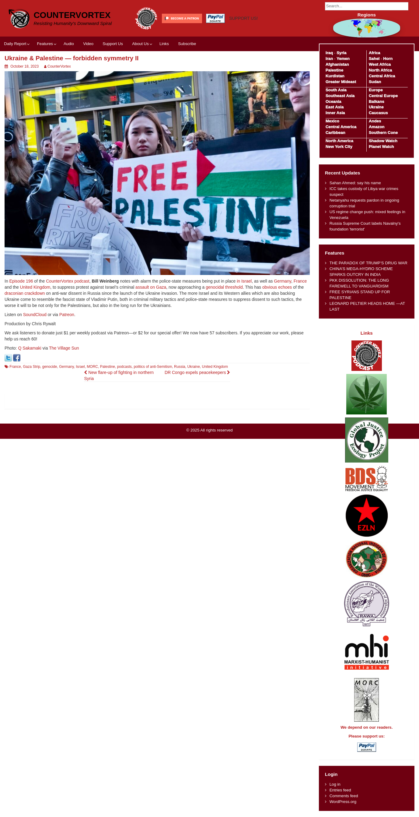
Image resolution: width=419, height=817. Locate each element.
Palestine (107, 366)
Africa (374, 53)
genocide (49, 366)
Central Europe (383, 95)
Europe (376, 90)
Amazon (377, 127)
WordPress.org (343, 801)
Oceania (333, 101)
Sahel (374, 58)
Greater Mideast (341, 81)
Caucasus (378, 113)
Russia (179, 366)
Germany (282, 281)
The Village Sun (64, 348)
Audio (69, 43)
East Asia (335, 107)
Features (45, 43)
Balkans (376, 101)
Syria (342, 53)
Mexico (332, 121)
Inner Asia (335, 113)
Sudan (375, 81)
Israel (80, 366)
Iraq (329, 53)
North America (339, 141)
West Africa (380, 64)
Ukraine (193, 366)
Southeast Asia (340, 95)
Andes (375, 121)
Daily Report (15, 43)
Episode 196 (21, 281)
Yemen (343, 58)
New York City (339, 146)
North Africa (380, 70)
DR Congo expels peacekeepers (197, 372)
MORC (92, 366)
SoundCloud (35, 314)
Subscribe (187, 43)
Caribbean (335, 132)
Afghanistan (337, 64)
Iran (329, 58)
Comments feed (344, 796)
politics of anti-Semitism (153, 366)
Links (164, 43)
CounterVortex (71, 15)
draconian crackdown (25, 293)
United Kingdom (35, 287)
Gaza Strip (31, 366)
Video (88, 43)
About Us (140, 43)
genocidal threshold (224, 287)
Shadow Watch (383, 141)
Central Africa (382, 76)
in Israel (244, 281)
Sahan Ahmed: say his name (355, 183)
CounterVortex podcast (67, 281)
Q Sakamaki (29, 348)
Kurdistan (335, 76)
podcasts (124, 366)
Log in (335, 784)
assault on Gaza (150, 287)
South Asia (336, 90)
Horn (388, 58)
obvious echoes (277, 287)
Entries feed (340, 790)
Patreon (66, 314)
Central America (341, 127)
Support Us (113, 43)
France (300, 281)
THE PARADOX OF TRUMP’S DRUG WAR (368, 263)
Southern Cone (383, 132)
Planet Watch (381, 146)
